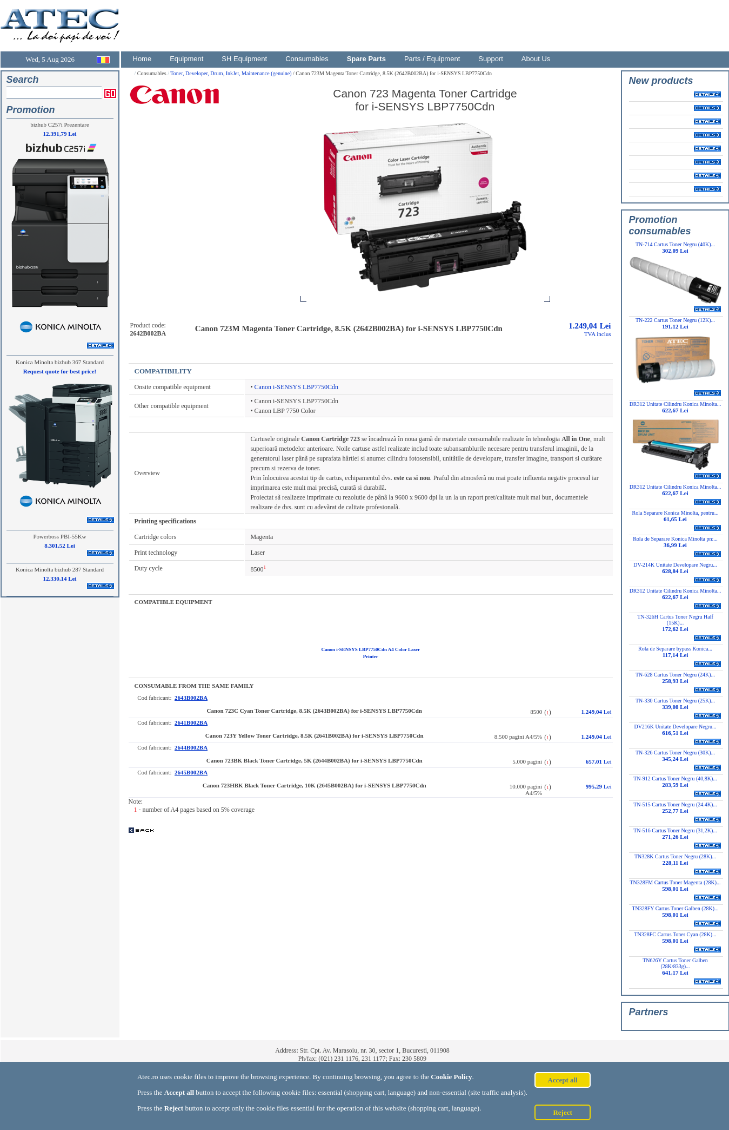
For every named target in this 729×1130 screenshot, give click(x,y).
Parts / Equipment (432, 59)
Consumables (307, 59)
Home (142, 59)
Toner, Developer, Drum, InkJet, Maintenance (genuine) (231, 73)
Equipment (186, 59)
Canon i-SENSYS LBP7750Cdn (296, 387)
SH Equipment (244, 59)
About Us (535, 59)
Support (490, 59)
